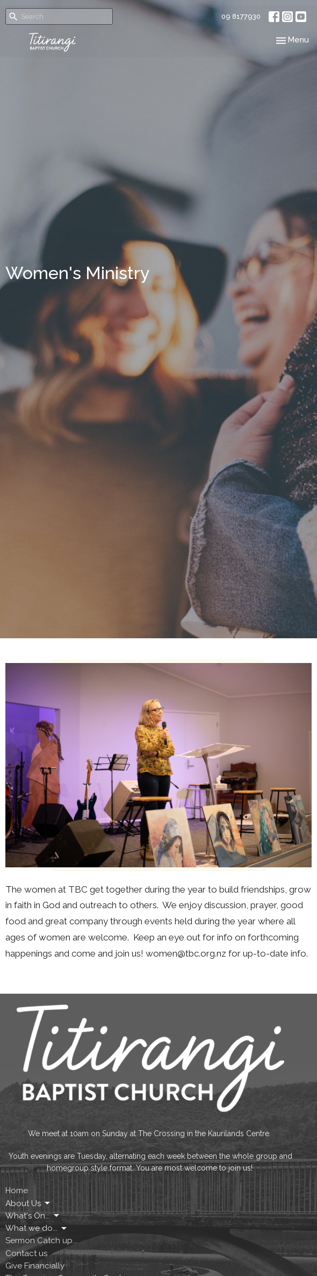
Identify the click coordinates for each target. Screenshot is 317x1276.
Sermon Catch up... (41, 1240)
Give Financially (34, 1266)
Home (16, 1190)
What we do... (36, 1228)
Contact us (26, 1253)
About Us (28, 1203)
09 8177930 (241, 16)
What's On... (33, 1215)
